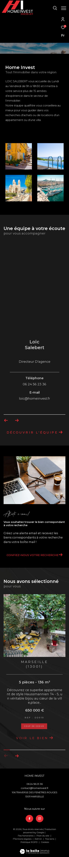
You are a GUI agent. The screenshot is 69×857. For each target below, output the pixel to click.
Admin (38, 838)
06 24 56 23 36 (35, 783)
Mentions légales (22, 838)
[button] (16, 756)
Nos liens (50, 838)
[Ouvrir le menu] (63, 8)
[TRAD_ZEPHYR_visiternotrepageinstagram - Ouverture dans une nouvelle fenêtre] (39, 818)
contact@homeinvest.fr (34, 788)
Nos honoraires (26, 835)
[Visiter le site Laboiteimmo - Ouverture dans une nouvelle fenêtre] (34, 849)
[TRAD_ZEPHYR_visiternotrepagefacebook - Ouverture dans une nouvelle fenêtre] (29, 818)
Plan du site (43, 835)
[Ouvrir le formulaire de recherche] (55, 8)
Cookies (45, 842)
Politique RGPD (29, 842)
